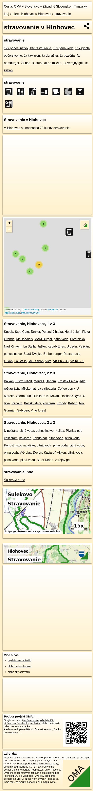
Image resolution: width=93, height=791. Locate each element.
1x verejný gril (73, 63)
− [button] (9, 229)
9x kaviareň (32, 55)
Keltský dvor (32, 403)
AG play (25, 452)
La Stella (29, 346)
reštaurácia (12, 388)
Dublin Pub (40, 396)
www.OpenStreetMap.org (50, 757)
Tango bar (40, 438)
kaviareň (49, 403)
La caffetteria (47, 388)
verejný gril (62, 460)
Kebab (8, 331)
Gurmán (9, 410)
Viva (48, 361)
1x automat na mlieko (46, 63)
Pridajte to (52, 778)
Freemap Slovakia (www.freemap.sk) (37, 763)
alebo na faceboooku (19, 666)
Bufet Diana (45, 460)
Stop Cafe (22, 331)
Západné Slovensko (57, 6)
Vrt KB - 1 (77, 361)
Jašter (41, 346)
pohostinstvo (13, 353)
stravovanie (63, 13)
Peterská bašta (52, 331)
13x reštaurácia (40, 48)
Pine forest (38, 410)
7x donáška (50, 55)
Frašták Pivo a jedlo (71, 381)
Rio (81, 403)
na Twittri (35, 723)
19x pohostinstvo (16, 48)
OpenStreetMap (31, 309)
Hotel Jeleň (73, 331)
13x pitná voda (63, 48)
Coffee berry (66, 388)
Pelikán (84, 346)
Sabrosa (23, 410)
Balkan (9, 381)
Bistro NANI (23, 381)
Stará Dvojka (33, 353)
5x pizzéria (67, 55)
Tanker (35, 331)
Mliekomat (28, 388)
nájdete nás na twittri (19, 660)
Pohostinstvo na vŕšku (19, 445)
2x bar (25, 63)
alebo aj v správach (19, 671)
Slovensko (32, 6)
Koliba (59, 430)
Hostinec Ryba (71, 396)
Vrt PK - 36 (61, 361)
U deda (72, 346)
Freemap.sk (52, 309)
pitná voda (61, 339)
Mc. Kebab (36, 361)
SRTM (20, 778)
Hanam (51, 381)
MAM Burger (43, 339)
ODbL (22, 760)
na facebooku (31, 720)
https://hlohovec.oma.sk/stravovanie (22, 313)
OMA (17, 6)
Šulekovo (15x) (14, 480)
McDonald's (24, 339)
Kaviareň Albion (55, 452)
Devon (37, 452)
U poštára (11, 430)
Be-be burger (52, 353)
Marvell (39, 381)
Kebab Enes (56, 346)
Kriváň (54, 396)
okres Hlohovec (23, 13)
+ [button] (9, 223)
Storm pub (23, 396)
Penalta (16, 403)
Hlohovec (44, 13)
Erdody (61, 403)
